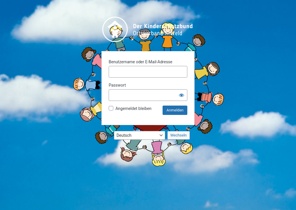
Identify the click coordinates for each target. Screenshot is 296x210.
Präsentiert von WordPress (148, 29)
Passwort (117, 85)
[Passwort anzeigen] (181, 95)
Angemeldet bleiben (133, 108)
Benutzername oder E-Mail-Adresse (140, 62)
